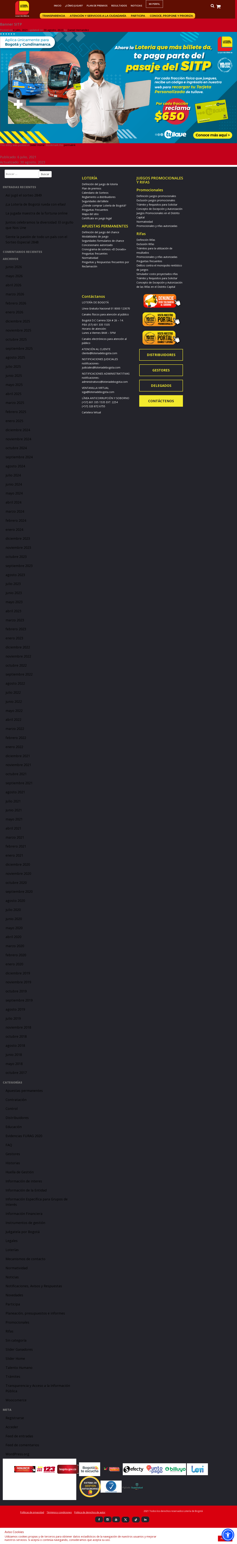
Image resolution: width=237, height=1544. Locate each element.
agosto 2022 (15, 683)
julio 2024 (13, 475)
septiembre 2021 (19, 783)
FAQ (9, 1145)
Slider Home (37, 145)
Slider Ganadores (19, 1349)
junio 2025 (14, 375)
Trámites (13, 1376)
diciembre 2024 (18, 430)
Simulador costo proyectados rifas (157, 274)
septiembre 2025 (19, 348)
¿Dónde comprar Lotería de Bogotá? (104, 205)
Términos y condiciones (59, 1512)
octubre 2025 (16, 339)
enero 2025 (14, 421)
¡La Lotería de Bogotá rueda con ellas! (36, 204)
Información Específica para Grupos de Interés (37, 1202)
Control (12, 1108)
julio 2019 (13, 1018)
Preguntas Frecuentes (95, 210)
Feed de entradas (19, 1436)
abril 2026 (13, 285)
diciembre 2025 (18, 321)
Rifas (9, 1331)
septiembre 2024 (19, 457)
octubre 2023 (16, 556)
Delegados (161, 385)
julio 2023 (13, 583)
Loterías (12, 1250)
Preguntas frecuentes (95, 253)
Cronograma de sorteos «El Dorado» (104, 249)
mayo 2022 (14, 710)
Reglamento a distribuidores (99, 197)
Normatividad (17, 1268)
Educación (14, 1127)
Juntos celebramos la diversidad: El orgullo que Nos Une (39, 225)
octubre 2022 (16, 665)
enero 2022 (14, 747)
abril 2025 (13, 393)
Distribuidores (17, 1117)
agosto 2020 (15, 900)
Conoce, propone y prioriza (172, 15)
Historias (13, 1163)
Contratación (16, 1099)
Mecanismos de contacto (25, 1259)
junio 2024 (14, 484)
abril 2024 (13, 502)
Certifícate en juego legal (97, 218)
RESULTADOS (120, 5)
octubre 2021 (16, 774)
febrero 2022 (16, 737)
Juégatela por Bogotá (23, 1232)
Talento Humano (19, 1367)
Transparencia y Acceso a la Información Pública (38, 1388)
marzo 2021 (15, 837)
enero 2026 (14, 312)
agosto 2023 (15, 575)
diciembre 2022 (18, 647)
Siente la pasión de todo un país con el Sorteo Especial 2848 (36, 239)
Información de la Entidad (26, 1190)
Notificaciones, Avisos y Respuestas (34, 1286)
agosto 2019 (15, 1009)
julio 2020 (13, 909)
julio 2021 (13, 801)
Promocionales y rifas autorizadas (156, 226)
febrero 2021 (16, 846)
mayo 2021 (14, 819)
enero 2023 (14, 638)
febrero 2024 (16, 520)
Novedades (14, 1295)
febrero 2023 (16, 629)
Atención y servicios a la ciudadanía (99, 15)
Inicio (58, 5)
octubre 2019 (16, 991)
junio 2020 (14, 919)
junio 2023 (14, 593)
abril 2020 (13, 937)
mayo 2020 (14, 928)
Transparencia (54, 15)
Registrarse (15, 1418)
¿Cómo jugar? (75, 5)
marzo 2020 (15, 946)
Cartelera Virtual (91, 412)
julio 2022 (13, 692)
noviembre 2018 (18, 1027)
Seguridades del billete (95, 201)
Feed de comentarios (22, 1445)
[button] (228, 1535)
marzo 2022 (15, 728)
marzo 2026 (15, 294)
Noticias (137, 5)
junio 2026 (14, 267)
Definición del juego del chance (100, 232)
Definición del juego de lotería (100, 184)
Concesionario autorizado (97, 245)
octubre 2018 (16, 1036)
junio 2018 (14, 1054)
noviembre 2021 (18, 765)
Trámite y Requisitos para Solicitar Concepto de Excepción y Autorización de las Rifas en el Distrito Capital (159, 282)
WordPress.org (17, 1454)
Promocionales (17, 1322)
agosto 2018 (15, 1045)
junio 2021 (14, 810)
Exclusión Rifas (145, 244)
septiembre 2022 (19, 674)
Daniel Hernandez (78, 30)
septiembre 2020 (19, 891)
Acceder (12, 1427)
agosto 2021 (15, 792)
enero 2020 (14, 964)
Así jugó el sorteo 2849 (24, 195)
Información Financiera (24, 1213)
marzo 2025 (15, 402)
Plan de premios (98, 5)
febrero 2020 (16, 955)
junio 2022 (14, 701)
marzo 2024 (15, 511)
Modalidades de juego (95, 236)
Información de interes (24, 1181)
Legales (12, 1240)
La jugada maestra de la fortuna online (37, 213)
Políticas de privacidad (32, 1512)
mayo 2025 (14, 384)
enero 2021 (14, 855)
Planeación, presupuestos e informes (35, 1313)
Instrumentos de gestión (25, 1222)
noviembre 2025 (18, 330)
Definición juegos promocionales (156, 196)
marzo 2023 (15, 620)
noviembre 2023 (18, 547)
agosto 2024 (15, 466)
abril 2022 (13, 719)
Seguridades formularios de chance (103, 240)
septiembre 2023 (19, 565)
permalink (70, 145)
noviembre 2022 (18, 656)
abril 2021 (13, 828)
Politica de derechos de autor (89, 1512)
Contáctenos (161, 401)
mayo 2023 (14, 602)
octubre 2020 (16, 882)
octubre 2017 (16, 1072)
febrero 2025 (16, 411)
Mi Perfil (155, 4)
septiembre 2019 (19, 1000)
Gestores (13, 1154)
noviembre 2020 (18, 873)
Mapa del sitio (90, 214)
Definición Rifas (145, 240)
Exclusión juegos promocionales (155, 200)
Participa (139, 15)
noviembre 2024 (18, 439)
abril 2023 (13, 611)
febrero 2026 (16, 303)
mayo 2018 (14, 1063)
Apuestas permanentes (24, 1090)
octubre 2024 (16, 448)
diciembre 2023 (18, 538)
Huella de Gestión (20, 1172)
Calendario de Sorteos (95, 192)
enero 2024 (14, 529)
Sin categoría (16, 1340)
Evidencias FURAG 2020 (24, 1136)
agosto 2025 (15, 357)
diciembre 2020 (18, 864)
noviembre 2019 (18, 982)
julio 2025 (13, 366)
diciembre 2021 (18, 756)
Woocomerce (16, 1400)
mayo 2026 (14, 276)
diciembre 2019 (18, 973)
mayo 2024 (14, 493)
